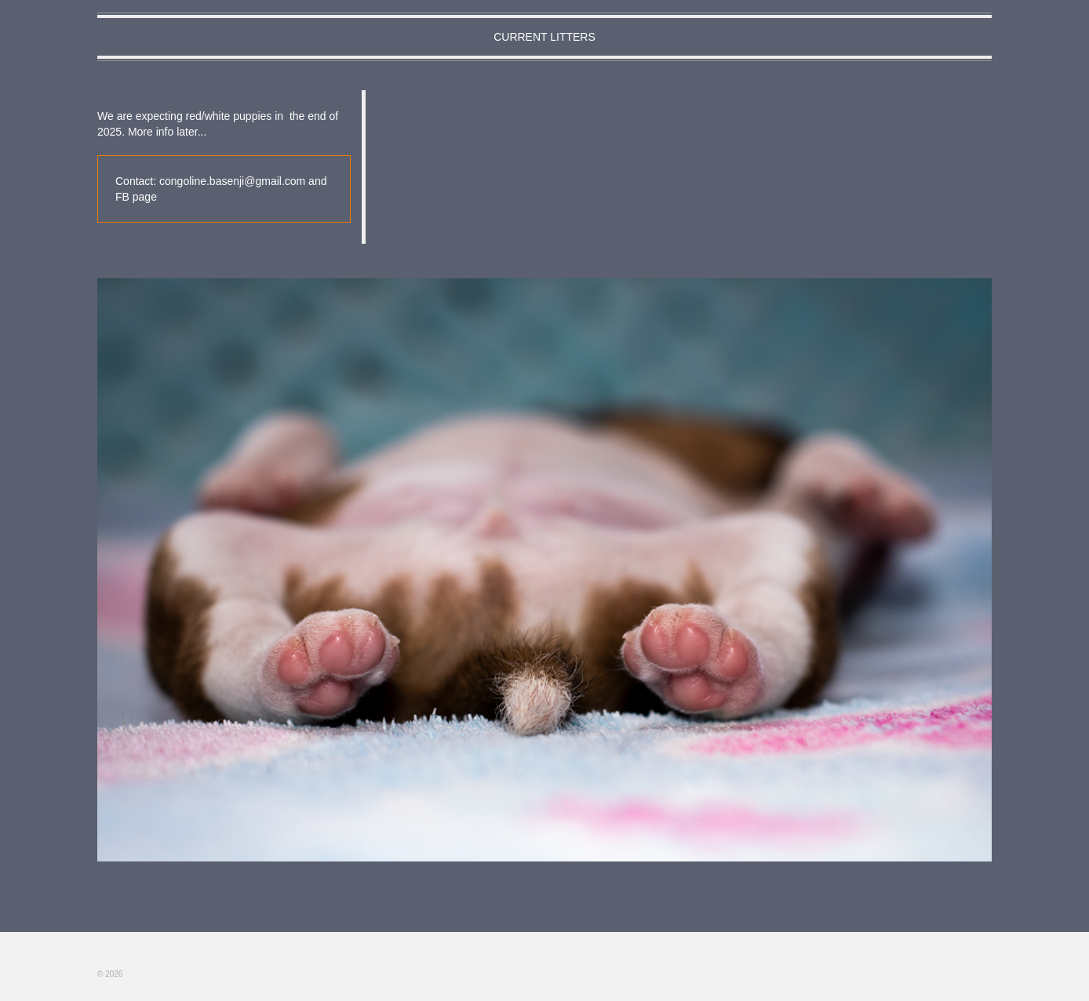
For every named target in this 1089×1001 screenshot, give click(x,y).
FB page (136, 196)
